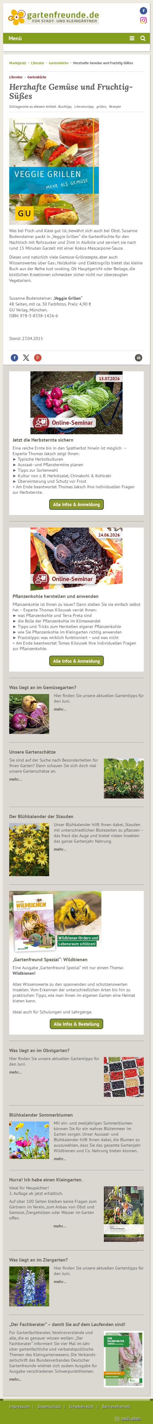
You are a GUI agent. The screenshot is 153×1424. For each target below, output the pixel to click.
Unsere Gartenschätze (32, 752)
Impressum (19, 1406)
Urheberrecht (81, 1406)
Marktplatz (17, 62)
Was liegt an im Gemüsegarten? (42, 687)
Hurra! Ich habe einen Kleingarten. (46, 1179)
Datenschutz (49, 1406)
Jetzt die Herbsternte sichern (43, 440)
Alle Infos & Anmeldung (76, 504)
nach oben (131, 1418)
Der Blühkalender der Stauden (41, 816)
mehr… (60, 709)
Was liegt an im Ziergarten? (38, 1260)
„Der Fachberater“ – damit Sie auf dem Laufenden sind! (67, 1324)
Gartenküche (59, 62)
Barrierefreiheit (116, 1406)
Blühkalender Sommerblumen (41, 1115)
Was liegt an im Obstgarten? (39, 1050)
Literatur (37, 62)
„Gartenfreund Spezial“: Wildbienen (50, 959)
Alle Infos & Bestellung (76, 1024)
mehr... (15, 1379)
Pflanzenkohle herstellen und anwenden (56, 596)
